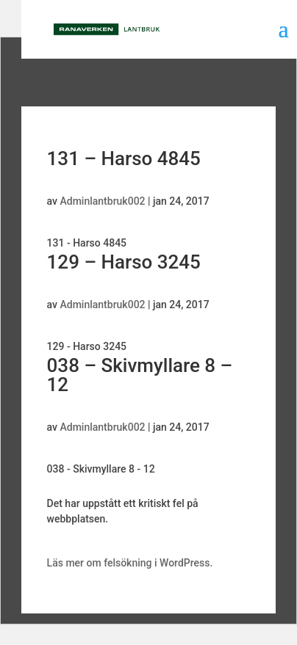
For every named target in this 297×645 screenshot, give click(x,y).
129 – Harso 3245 (124, 262)
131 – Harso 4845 (124, 158)
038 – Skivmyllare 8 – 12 (140, 375)
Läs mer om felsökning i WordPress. (130, 563)
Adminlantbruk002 (102, 201)
